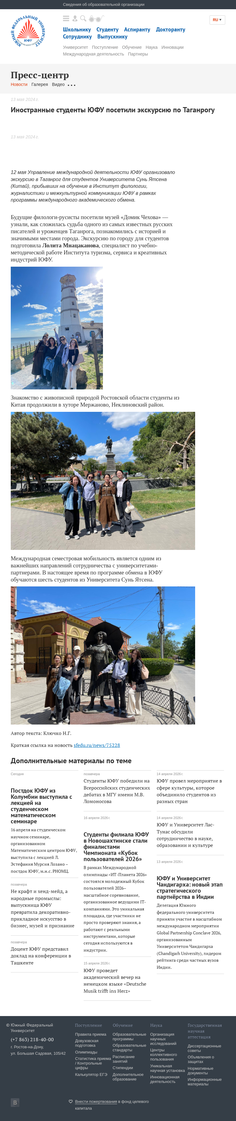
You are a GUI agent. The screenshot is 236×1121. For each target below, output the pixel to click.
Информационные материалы (205, 1081)
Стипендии (123, 1067)
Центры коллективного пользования (163, 1054)
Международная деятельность (93, 54)
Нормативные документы (201, 1070)
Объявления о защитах (201, 1059)
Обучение (132, 47)
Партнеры (138, 54)
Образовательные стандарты (129, 1047)
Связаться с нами (131, 84)
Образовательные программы (129, 1036)
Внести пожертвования (96, 1101)
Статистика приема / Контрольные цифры (93, 1063)
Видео (58, 84)
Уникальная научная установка (167, 1068)
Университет (75, 47)
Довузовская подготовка (86, 1043)
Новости (19, 84)
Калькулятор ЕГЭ (91, 1074)
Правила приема (90, 1034)
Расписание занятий (124, 1059)
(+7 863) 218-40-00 (32, 1039)
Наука (152, 47)
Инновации (173, 47)
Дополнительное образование (128, 1076)
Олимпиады (86, 1052)
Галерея (39, 84)
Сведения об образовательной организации (103, 4)
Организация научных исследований (163, 1039)
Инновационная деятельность (165, 1079)
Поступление (105, 47)
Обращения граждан (89, 84)
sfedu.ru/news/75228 (97, 745)
